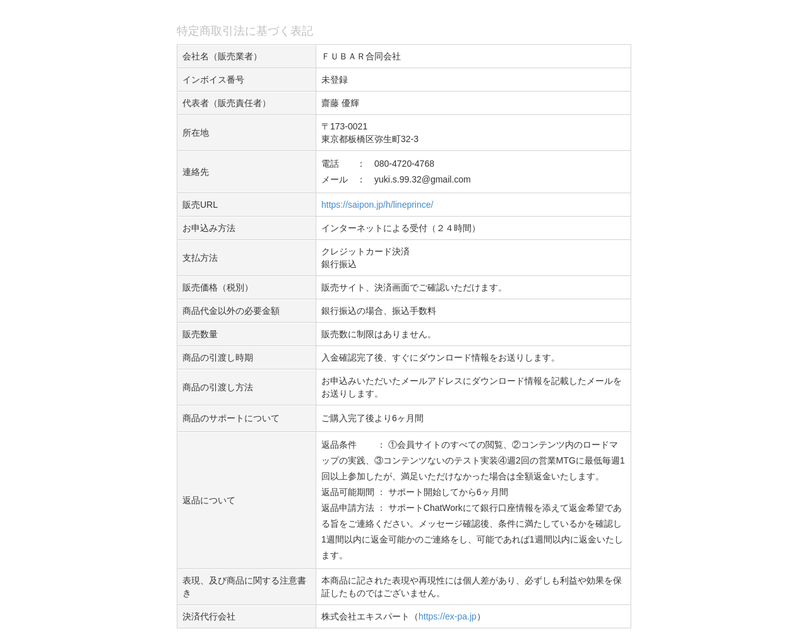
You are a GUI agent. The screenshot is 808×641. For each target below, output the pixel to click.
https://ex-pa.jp (448, 616)
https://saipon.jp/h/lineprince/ (377, 205)
